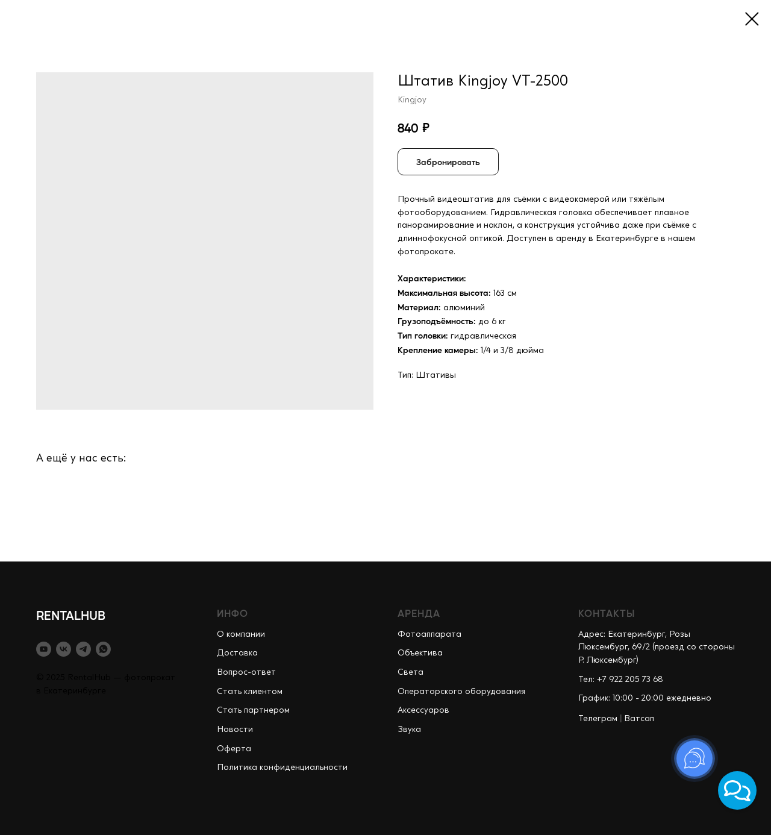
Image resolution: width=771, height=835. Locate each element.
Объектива (420, 653)
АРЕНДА (419, 613)
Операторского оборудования (461, 691)
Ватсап (639, 719)
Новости (235, 729)
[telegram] (83, 649)
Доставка (237, 653)
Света (410, 672)
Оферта (234, 749)
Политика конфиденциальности (282, 767)
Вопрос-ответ (246, 672)
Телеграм (597, 719)
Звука (409, 729)
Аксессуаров (423, 710)
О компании (241, 634)
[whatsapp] (103, 649)
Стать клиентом (249, 691)
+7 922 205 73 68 (630, 679)
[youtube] (43, 649)
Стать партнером (253, 710)
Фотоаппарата (429, 634)
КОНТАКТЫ (606, 613)
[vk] (63, 649)
